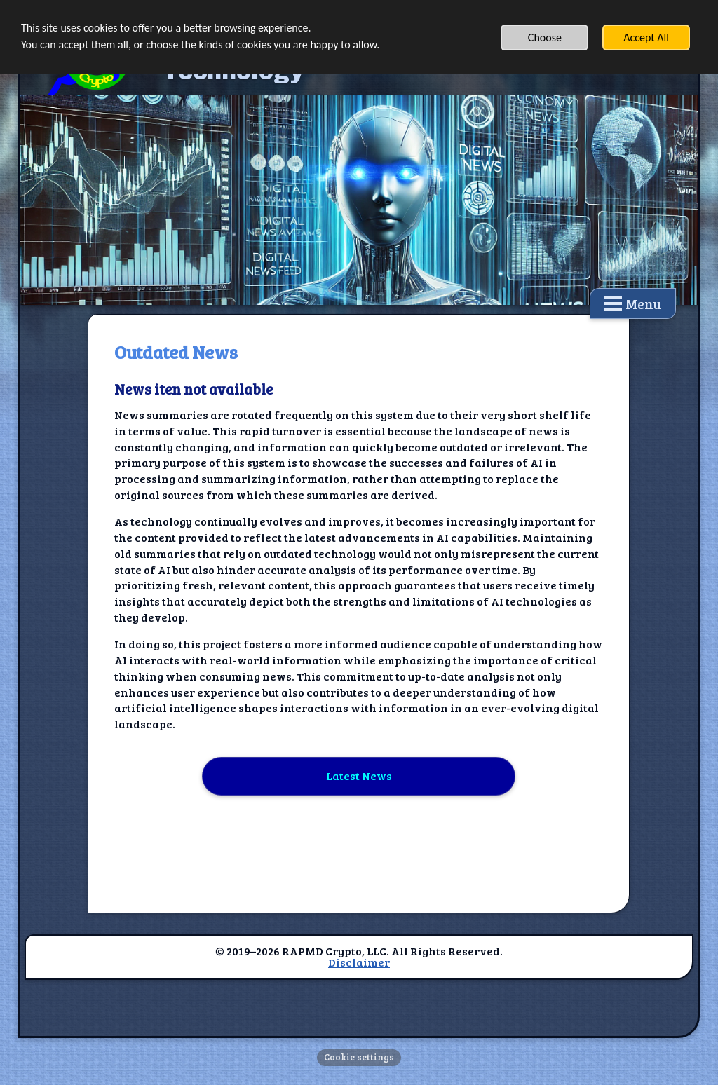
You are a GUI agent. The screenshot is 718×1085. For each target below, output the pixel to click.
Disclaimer (359, 962)
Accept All (646, 37)
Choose (545, 37)
